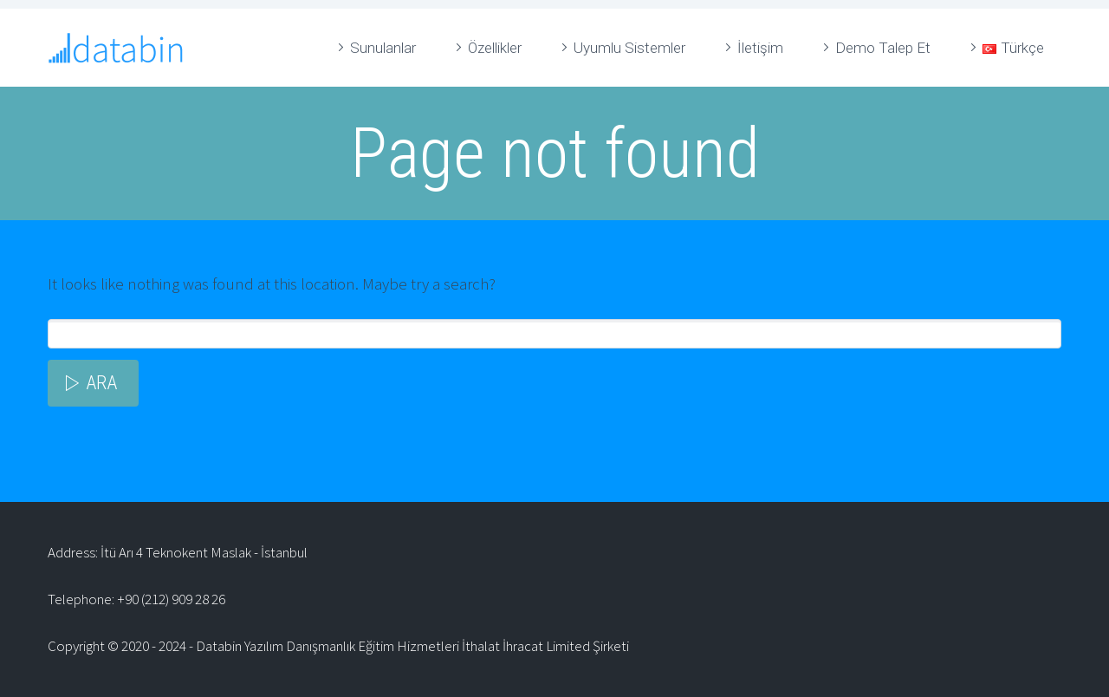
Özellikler (495, 47)
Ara (101, 383)
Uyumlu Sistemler (629, 47)
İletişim (760, 47)
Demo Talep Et (883, 47)
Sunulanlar (383, 47)
